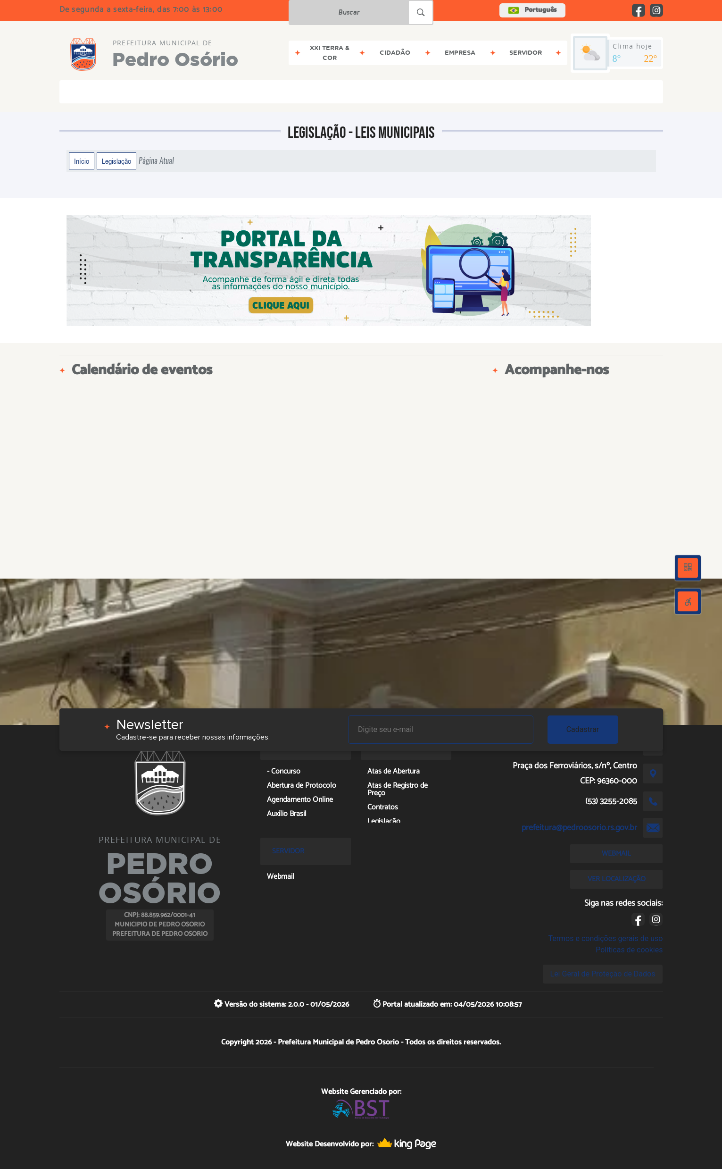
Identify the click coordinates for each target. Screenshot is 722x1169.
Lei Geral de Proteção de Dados (603, 973)
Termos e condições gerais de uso (605, 938)
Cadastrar (582, 729)
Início (81, 161)
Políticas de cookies (629, 949)
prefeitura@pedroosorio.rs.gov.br (579, 828)
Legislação (116, 161)
